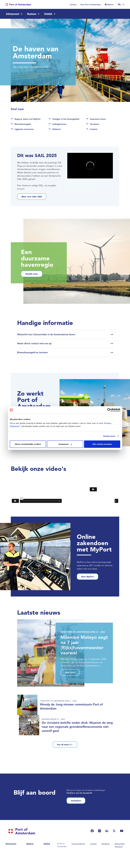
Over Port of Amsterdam (90, 4)
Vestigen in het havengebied (65, 119)
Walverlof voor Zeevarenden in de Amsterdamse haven (46, 334)
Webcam (56, 129)
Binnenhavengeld (23, 124)
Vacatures (94, 124)
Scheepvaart (12, 13)
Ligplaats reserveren (24, 129)
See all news (65, 744)
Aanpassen (65, 444)
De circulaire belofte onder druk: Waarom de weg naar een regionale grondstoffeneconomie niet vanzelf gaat (77, 727)
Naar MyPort (87, 576)
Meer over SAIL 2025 (31, 196)
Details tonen (109, 436)
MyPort (110, 4)
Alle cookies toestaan (102, 444)
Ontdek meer (31, 274)
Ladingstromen (59, 124)
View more (70, 672)
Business (31, 13)
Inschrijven (76, 800)
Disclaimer (106, 844)
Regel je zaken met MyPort (27, 119)
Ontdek (48, 13)
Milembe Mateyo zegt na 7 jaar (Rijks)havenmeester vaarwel (84, 644)
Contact (73, 4)
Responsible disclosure (119, 845)
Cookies (93, 844)
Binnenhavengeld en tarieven (32, 352)
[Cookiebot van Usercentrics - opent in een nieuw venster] (109, 410)
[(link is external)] (93, 830)
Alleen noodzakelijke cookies (28, 444)
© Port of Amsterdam (62, 845)
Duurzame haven (98, 119)
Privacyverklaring (78, 844)
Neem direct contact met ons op (34, 343)
